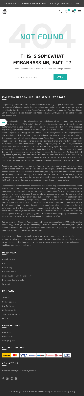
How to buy (7, 267)
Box (61, 242)
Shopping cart (9, 340)
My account (7, 336)
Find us (5, 318)
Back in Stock (8, 259)
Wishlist (68, 10)
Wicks (66, 242)
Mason (31, 239)
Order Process (9, 302)
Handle (60, 236)
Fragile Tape (26, 245)
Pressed (15, 242)
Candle (41, 239)
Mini (9, 242)
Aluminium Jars (59, 239)
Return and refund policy (13, 280)
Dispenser (55, 242)
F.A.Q (4, 263)
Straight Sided (31, 236)
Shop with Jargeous (11, 314)
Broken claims (9, 271)
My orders (7, 332)
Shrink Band (75, 242)
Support (6, 284)
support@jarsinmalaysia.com (22, 371)
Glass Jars (20, 236)
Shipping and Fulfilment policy (16, 276)
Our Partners (8, 306)
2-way (40, 236)
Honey (65, 236)
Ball (35, 239)
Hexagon (48, 239)
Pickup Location (9, 310)
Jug (32, 242)
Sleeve (17, 245)
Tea (25, 239)
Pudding (13, 239)
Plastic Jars (71, 239)
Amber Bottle (24, 242)
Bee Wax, (46, 242)
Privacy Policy (68, 391)
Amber (46, 236)
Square (21, 239)
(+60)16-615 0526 (32, 3)
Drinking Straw (8, 245)
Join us (5, 298)
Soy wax (38, 242)
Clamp (53, 236)
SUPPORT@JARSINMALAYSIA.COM (64, 3)
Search (60, 77)
